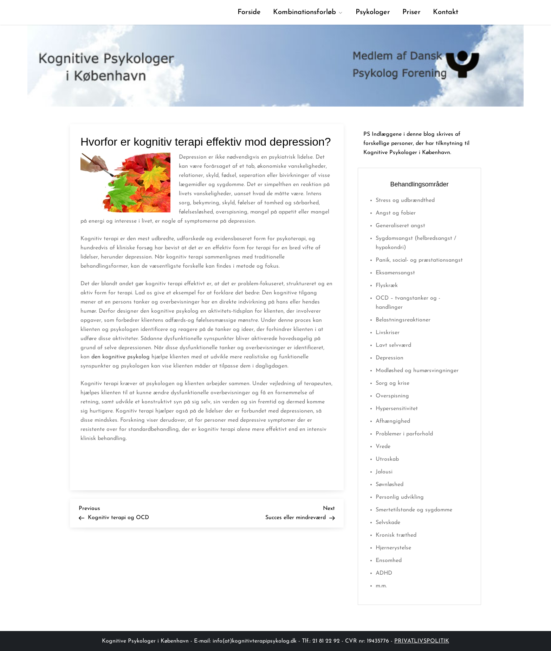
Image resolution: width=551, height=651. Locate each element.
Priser (411, 12)
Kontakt (445, 12)
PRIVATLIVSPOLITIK (421, 641)
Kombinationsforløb (308, 12)
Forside (249, 12)
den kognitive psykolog (120, 357)
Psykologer (373, 12)
